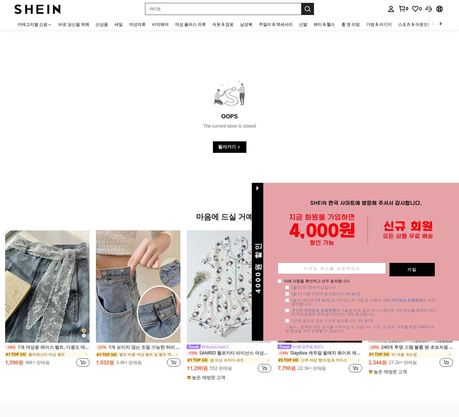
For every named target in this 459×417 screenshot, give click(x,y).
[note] (207, 377)
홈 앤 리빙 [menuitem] (350, 24)
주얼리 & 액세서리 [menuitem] (276, 24)
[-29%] (374, 347)
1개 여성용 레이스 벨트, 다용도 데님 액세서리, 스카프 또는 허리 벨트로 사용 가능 (47, 347)
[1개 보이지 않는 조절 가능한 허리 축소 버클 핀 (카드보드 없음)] (138, 286)
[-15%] (192, 353)
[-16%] (10, 347)
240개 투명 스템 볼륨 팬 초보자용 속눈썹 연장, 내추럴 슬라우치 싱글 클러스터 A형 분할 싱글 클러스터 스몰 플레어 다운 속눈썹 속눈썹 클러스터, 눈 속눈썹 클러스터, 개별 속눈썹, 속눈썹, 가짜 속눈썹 (410, 347)
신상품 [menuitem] (102, 24)
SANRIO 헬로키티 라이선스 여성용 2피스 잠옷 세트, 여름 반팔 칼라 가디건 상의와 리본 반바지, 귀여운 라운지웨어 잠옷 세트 (229, 353)
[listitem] (47, 302)
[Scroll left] (433, 24)
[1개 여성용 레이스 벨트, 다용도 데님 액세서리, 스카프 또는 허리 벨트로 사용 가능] (47, 286)
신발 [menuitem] (303, 24)
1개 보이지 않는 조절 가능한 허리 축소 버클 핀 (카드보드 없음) (138, 347)
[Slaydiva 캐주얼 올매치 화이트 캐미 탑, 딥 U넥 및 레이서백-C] (320, 286)
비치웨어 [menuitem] (160, 24)
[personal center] (391, 9)
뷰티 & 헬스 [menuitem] (324, 24)
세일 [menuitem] (118, 24)
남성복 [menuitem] (246, 24)
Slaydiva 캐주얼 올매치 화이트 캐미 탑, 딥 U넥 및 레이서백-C (320, 353)
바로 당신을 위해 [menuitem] (73, 24)
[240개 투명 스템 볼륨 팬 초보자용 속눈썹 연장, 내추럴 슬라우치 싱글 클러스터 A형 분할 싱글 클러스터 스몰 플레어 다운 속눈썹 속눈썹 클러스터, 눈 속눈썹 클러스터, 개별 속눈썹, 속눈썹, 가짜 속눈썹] (410, 286)
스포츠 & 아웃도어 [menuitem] (415, 24)
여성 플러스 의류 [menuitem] (190, 24)
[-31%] (101, 347)
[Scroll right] (440, 24)
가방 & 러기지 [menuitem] (379, 24)
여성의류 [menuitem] (137, 24)
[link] (403, 8)
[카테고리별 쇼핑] (34, 24)
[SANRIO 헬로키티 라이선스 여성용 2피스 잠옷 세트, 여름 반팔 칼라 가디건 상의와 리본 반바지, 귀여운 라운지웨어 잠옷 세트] (229, 286)
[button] (223, 9)
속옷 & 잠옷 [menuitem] (223, 24)
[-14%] (283, 353)
